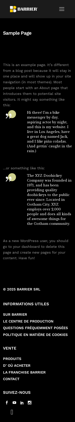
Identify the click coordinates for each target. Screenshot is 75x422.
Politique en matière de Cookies (35, 335)
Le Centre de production (28, 321)
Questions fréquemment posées (35, 328)
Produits (12, 359)
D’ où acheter (16, 365)
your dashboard (26, 246)
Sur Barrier (15, 314)
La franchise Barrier (24, 372)
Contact (11, 379)
